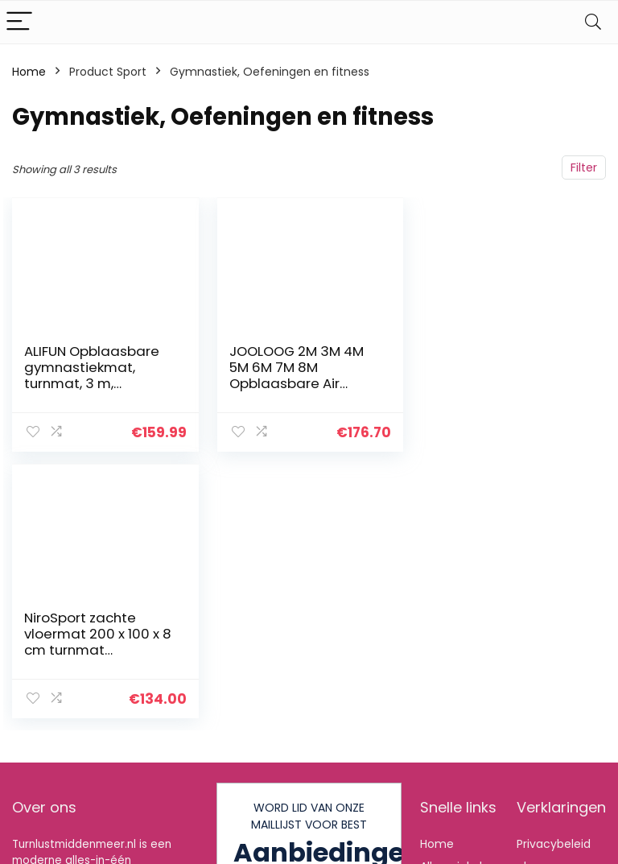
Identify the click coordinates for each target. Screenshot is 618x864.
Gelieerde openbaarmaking (565, 829)
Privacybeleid (554, 762)
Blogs (434, 808)
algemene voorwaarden (554, 792)
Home (29, 72)
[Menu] (19, 22)
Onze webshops (448, 837)
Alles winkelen (458, 785)
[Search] (593, 22)
